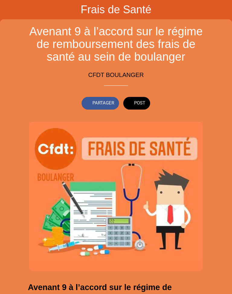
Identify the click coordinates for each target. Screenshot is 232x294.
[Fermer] (9, 9)
